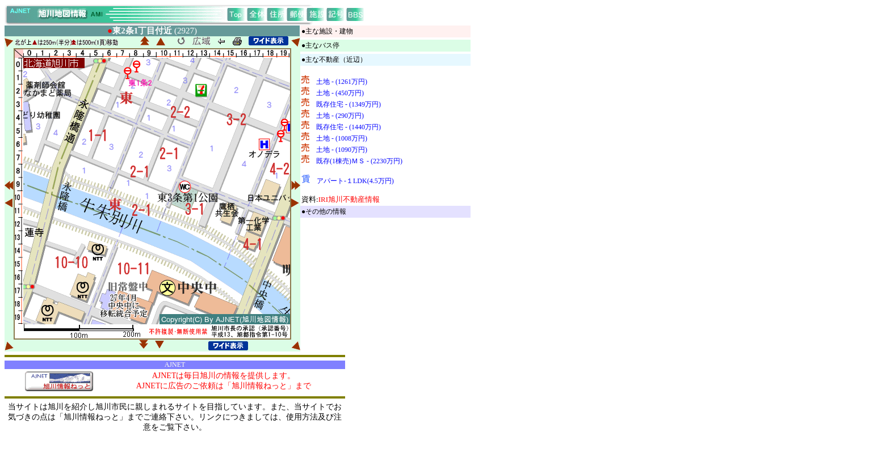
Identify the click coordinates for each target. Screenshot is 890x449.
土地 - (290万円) (340, 116)
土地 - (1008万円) (341, 138)
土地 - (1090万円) (341, 150)
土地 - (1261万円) (341, 82)
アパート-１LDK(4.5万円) (355, 181)
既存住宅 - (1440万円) (348, 127)
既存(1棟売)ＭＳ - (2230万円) (359, 161)
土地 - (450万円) (340, 93)
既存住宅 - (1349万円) (348, 104)
